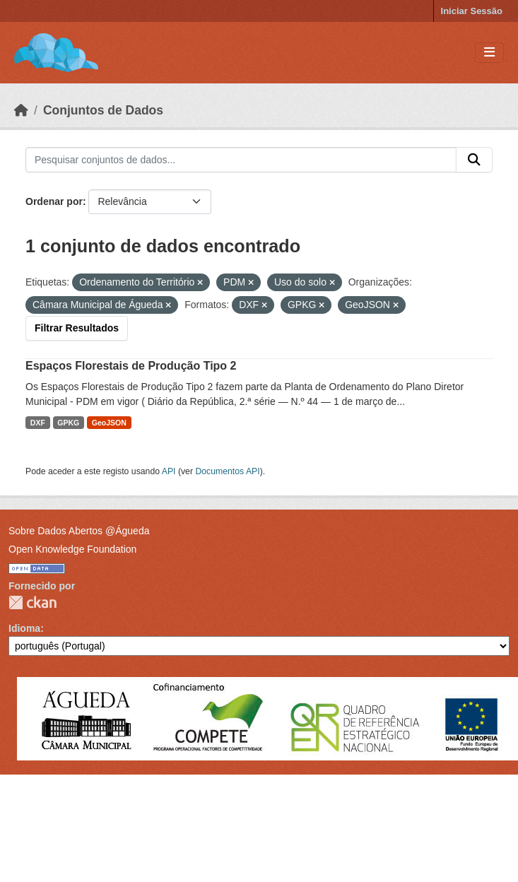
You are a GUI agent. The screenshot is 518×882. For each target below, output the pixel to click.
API (169, 471)
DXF (37, 422)
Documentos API (227, 471)
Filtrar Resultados (77, 328)
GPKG (68, 422)
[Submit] (474, 159)
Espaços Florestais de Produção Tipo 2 (130, 366)
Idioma (24, 628)
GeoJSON (109, 422)
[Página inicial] (21, 110)
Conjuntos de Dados (103, 110)
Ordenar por (54, 201)
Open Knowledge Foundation (72, 549)
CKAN (32, 602)
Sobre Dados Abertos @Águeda (78, 530)
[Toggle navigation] (489, 52)
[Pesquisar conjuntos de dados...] (241, 159)
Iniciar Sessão (471, 11)
